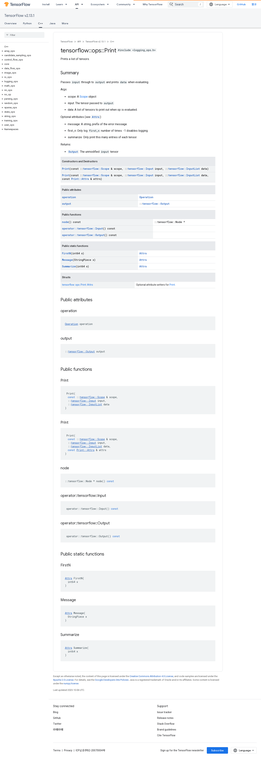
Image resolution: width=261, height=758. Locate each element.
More (65, 23)
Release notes (165, 718)
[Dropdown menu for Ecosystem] (109, 4)
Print (65, 168)
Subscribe (217, 750)
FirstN (66, 253)
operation (69, 197)
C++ (112, 41)
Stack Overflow (166, 723)
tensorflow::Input (140, 168)
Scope (84, 96)
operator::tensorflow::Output (83, 235)
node (65, 222)
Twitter (57, 723)
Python (27, 23)
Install (45, 4)
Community (124, 4)
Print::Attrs (80, 179)
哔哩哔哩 (58, 729)
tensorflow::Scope (96, 168)
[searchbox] (24, 35)
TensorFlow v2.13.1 (19, 15)
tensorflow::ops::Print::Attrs (77, 284)
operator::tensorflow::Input (82, 228)
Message (67, 260)
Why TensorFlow (152, 4)
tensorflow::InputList (184, 168)
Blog (55, 712)
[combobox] (186, 4)
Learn (59, 4)
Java (52, 23)
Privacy (68, 750)
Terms (57, 750)
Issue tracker (164, 712)
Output (73, 151)
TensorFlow (67, 41)
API (79, 41)
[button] (23, 51)
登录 (254, 4)
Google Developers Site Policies (112, 679)
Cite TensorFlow (166, 735)
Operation (146, 197)
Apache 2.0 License (63, 679)
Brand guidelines (166, 729)
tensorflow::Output (155, 203)
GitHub (241, 4)
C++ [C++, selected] (40, 23)
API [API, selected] (77, 4)
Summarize (69, 266)
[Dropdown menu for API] (83, 4)
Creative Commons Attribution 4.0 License (151, 676)
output (66, 203)
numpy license (70, 683)
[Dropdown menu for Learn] (67, 4)
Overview (10, 23)
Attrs (95, 117)
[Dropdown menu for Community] (135, 4)
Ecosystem (98, 4)
